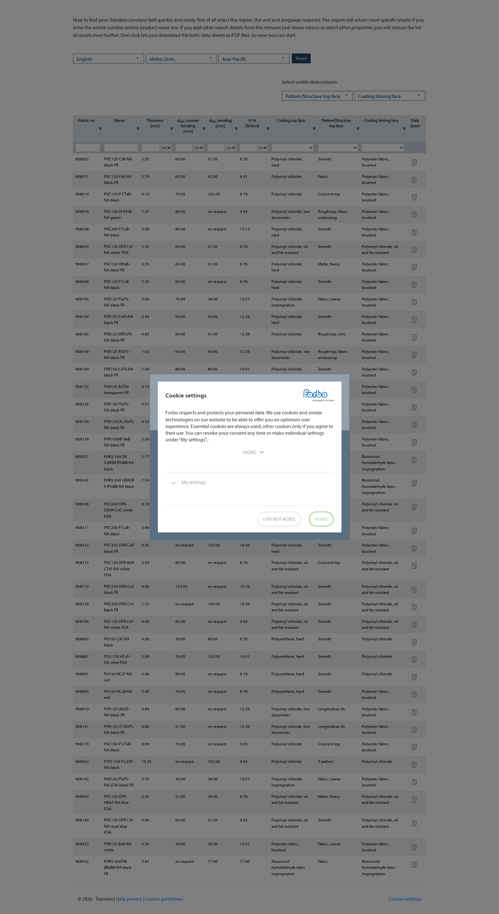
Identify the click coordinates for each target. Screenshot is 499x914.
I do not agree (279, 519)
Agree (321, 519)
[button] (249, 452)
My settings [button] (193, 482)
